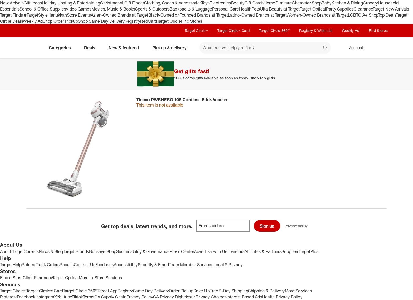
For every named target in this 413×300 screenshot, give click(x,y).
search (326, 48)
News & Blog (51, 251)
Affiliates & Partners (263, 251)
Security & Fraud (153, 264)
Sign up (267, 226)
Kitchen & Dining (347, 3)
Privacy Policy (139, 296)
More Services (298, 290)
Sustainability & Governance (143, 251)
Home (269, 3)
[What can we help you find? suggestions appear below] (265, 48)
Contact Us (84, 264)
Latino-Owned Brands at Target (257, 15)
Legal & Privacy (228, 264)
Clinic (28, 277)
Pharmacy (43, 277)
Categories (62, 47)
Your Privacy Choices (206, 296)
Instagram (44, 296)
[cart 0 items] (380, 48)
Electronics (220, 3)
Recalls (67, 264)
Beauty (237, 3)
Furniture (283, 3)
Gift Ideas (33, 3)
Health (245, 9)
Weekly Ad (33, 21)
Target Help (11, 264)
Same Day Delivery (151, 290)
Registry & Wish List (315, 30)
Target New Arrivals (391, 9)
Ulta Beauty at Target (280, 9)
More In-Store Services (100, 277)
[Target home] (33, 47)
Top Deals (387, 15)
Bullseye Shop (102, 251)
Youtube (64, 296)
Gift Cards (254, 3)
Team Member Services (191, 264)
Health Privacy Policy (282, 296)
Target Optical (313, 9)
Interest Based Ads (244, 296)
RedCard (148, 21)
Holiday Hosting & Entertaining (71, 3)
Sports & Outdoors (152, 9)
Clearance (363, 9)
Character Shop (307, 3)
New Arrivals (12, 3)
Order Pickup (181, 290)
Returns (29, 264)
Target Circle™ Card (233, 30)
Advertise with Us (210, 251)
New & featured (126, 47)
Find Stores (191, 21)
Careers (31, 251)
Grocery (370, 3)
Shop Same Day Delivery (101, 21)
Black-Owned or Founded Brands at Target (188, 15)
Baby (326, 3)
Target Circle (169, 21)
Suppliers (290, 251)
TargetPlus (308, 251)
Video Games (78, 9)
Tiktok (77, 296)
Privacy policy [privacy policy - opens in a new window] (298, 226)
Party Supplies (339, 9)
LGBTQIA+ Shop (363, 15)
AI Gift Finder (132, 3)
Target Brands (76, 251)
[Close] (405, 64)
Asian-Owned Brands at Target (119, 15)
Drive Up (201, 290)
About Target (12, 251)
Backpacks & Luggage (191, 9)
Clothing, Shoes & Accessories (172, 3)
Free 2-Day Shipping (229, 290)
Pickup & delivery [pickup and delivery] (171, 47)
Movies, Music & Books (113, 9)
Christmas (110, 3)
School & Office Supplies (42, 9)
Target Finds (12, 15)
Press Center (182, 251)
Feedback (104, 264)
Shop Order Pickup (60, 21)
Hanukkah (57, 15)
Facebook (26, 296)
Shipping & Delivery (266, 290)
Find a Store (11, 277)
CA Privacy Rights (169, 296)
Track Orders (48, 264)
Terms (88, 296)
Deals (92, 47)
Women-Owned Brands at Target (317, 15)
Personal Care (225, 9)
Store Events (79, 15)
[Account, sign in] (353, 48)
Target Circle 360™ (274, 30)
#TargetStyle (36, 15)
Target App (107, 290)
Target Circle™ (196, 30)
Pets (256, 9)
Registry (132, 21)
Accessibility (126, 264)
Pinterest (8, 296)
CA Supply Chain (110, 296)
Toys (205, 3)
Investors (235, 251)
